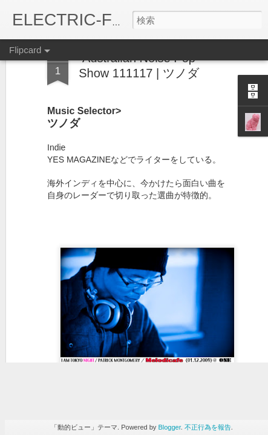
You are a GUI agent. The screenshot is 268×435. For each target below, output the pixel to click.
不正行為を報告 (208, 427)
